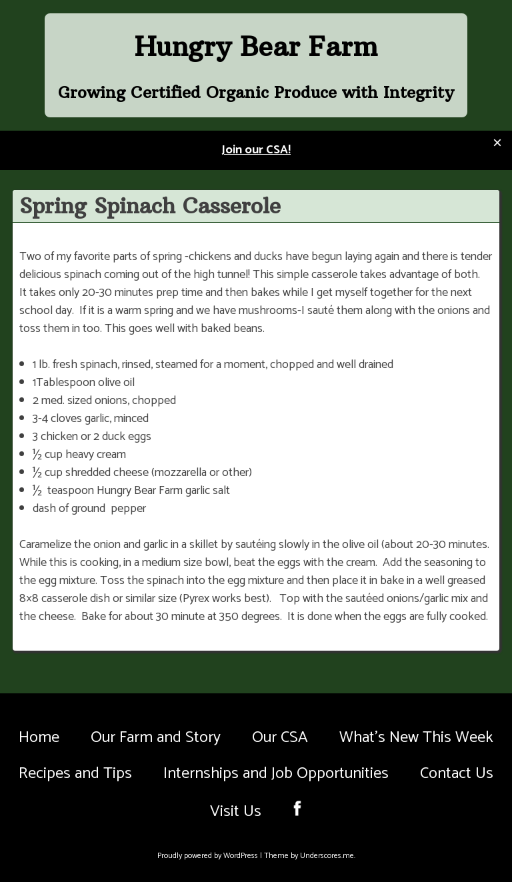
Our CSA (280, 738)
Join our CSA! (256, 150)
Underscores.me (327, 855)
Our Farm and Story (156, 738)
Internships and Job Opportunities (276, 774)
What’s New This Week (416, 738)
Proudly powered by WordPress (208, 855)
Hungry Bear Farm (256, 46)
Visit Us (235, 812)
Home (39, 738)
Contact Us (456, 774)
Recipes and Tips (75, 774)
